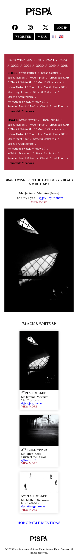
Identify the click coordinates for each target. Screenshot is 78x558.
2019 (52, 65)
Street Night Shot (18, 92)
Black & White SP (21, 82)
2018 (64, 65)
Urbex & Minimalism (48, 82)
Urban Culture (49, 72)
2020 (40, 65)
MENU (42, 36)
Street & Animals (45, 153)
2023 (63, 60)
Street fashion (16, 77)
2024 (50, 60)
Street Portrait (27, 72)
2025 (37, 60)
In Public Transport (19, 153)
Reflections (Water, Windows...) (26, 101)
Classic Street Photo (52, 106)
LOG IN (62, 27)
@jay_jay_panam (51, 198)
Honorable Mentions (20, 111)
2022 (15, 65)
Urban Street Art (59, 77)
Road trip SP (36, 77)
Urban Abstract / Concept (23, 87)
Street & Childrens (44, 92)
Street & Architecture (20, 97)
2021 (27, 65)
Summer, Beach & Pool (21, 106)
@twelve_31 (28, 460)
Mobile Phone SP (54, 87)
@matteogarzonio (33, 506)
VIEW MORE (39, 202)
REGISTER (23, 36)
